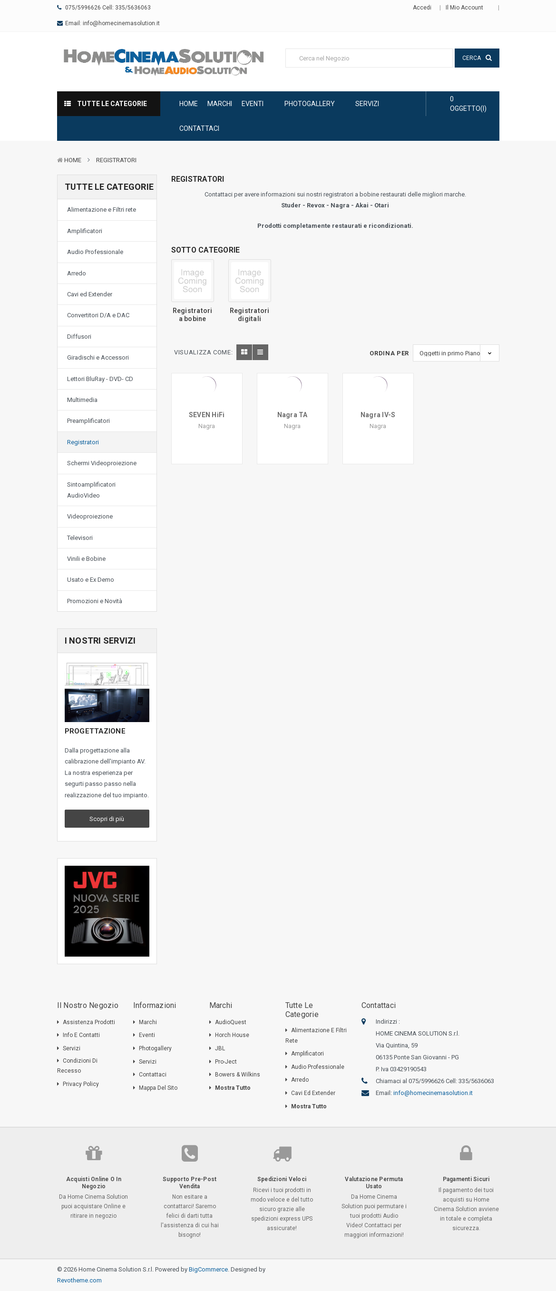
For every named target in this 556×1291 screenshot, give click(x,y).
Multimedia (82, 399)
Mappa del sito (158, 1088)
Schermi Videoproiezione (102, 463)
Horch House (232, 1035)
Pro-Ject (226, 1061)
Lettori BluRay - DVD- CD (100, 378)
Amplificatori (84, 231)
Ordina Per (389, 353)
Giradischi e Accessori (98, 357)
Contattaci (199, 128)
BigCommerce (208, 1269)
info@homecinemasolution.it (121, 23)
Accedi (422, 7)
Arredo (76, 273)
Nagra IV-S (378, 415)
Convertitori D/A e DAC (98, 315)
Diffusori (79, 336)
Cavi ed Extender (89, 294)
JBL (220, 1048)
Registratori (116, 160)
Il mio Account (467, 7)
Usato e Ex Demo (90, 579)
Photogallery (315, 104)
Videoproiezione (90, 516)
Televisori (80, 537)
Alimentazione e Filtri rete (101, 209)
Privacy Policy (81, 1084)
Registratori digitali (250, 315)
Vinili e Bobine (86, 558)
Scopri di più (106, 818)
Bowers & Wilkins (237, 1074)
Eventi (258, 104)
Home (188, 104)
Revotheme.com (79, 1280)
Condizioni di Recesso (77, 1066)
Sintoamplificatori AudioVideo (91, 490)
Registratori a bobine (193, 315)
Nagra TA (292, 415)
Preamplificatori (88, 420)
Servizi (372, 104)
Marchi (219, 104)
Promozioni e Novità (94, 601)
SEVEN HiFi (207, 415)
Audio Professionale (95, 251)
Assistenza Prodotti (89, 1022)
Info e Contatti (81, 1035)
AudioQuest (230, 1022)
